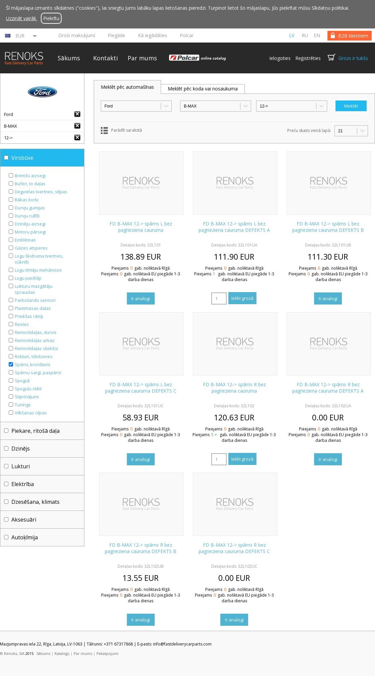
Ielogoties (280, 58)
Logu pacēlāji (28, 278)
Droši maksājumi (76, 35)
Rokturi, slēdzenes (34, 356)
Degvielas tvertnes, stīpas (41, 192)
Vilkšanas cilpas (31, 413)
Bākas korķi (27, 200)
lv (291, 35)
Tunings (23, 405)
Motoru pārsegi (30, 232)
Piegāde (116, 35)
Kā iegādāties (152, 35)
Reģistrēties (308, 58)
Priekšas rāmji (29, 316)
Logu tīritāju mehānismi (38, 270)
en (317, 35)
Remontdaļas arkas (35, 340)
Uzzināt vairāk (22, 18)
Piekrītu (51, 18)
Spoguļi (22, 381)
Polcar (187, 35)
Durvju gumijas (30, 208)
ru (305, 35)
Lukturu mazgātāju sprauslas (34, 289)
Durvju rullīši (27, 216)
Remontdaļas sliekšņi (36, 348)
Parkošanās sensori (35, 300)
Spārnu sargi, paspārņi (38, 372)
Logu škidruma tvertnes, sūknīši (39, 259)
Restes (22, 324)
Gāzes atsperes (31, 248)
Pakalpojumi (107, 653)
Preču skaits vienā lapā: (309, 130)
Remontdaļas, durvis (36, 332)
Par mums (142, 58)
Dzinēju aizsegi (30, 224)
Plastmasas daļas (33, 308)
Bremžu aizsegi (30, 176)
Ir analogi (140, 298)
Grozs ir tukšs (353, 58)
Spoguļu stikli (28, 389)
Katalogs (62, 653)
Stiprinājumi (27, 397)
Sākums (69, 58)
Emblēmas (25, 240)
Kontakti (105, 58)
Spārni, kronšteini (32, 364)
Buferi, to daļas (30, 184)
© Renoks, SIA (12, 653)
